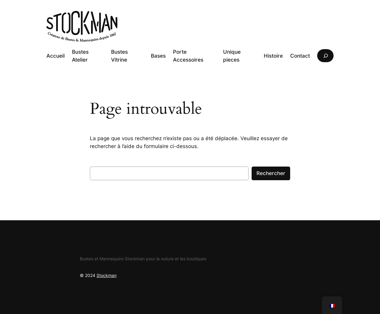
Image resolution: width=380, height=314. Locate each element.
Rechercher (270, 173)
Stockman (107, 275)
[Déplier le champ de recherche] (325, 55)
